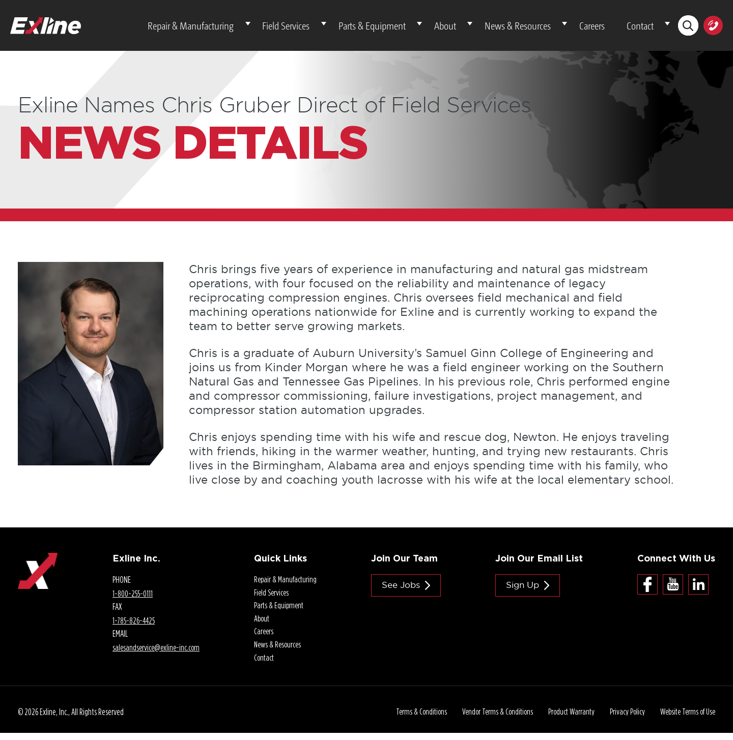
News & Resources (546, 27)
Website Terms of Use (685, 719)
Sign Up (526, 589)
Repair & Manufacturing (262, 27)
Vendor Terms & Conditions (490, 719)
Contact (645, 27)
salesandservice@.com (155, 651)
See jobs (403, 589)
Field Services (346, 27)
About (484, 27)
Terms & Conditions (413, 719)
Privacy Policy (622, 719)
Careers (609, 27)
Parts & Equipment (421, 27)
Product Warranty (565, 719)
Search (687, 27)
